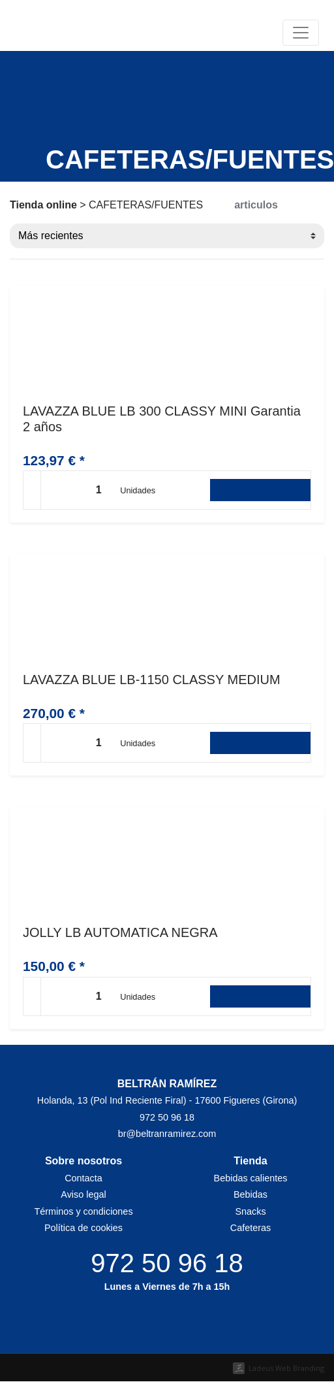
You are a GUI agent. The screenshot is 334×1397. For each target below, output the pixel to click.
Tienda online (43, 204)
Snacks (250, 1211)
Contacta (83, 1178)
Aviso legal (83, 1194)
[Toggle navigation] (300, 33)
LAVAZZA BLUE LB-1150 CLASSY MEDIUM (152, 679)
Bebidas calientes (251, 1178)
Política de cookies (83, 1228)
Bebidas (250, 1194)
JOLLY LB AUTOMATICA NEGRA (120, 932)
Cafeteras (250, 1228)
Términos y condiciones (83, 1211)
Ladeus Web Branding (286, 1368)
